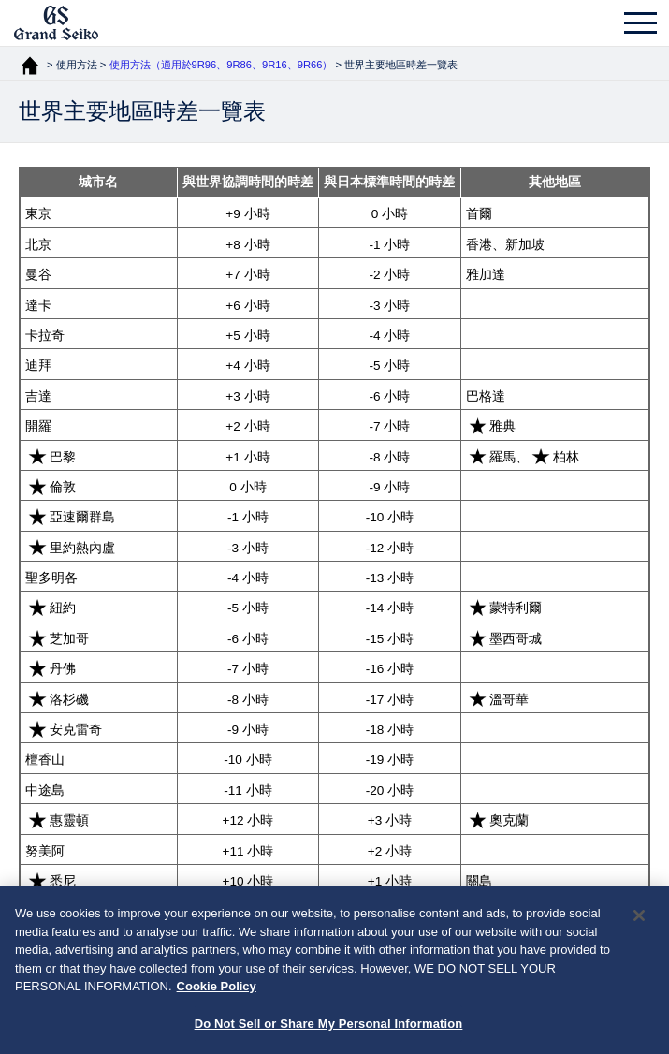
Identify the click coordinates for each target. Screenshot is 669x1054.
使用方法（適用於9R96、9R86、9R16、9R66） (221, 64)
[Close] (639, 924)
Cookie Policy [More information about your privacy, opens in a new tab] (216, 995)
